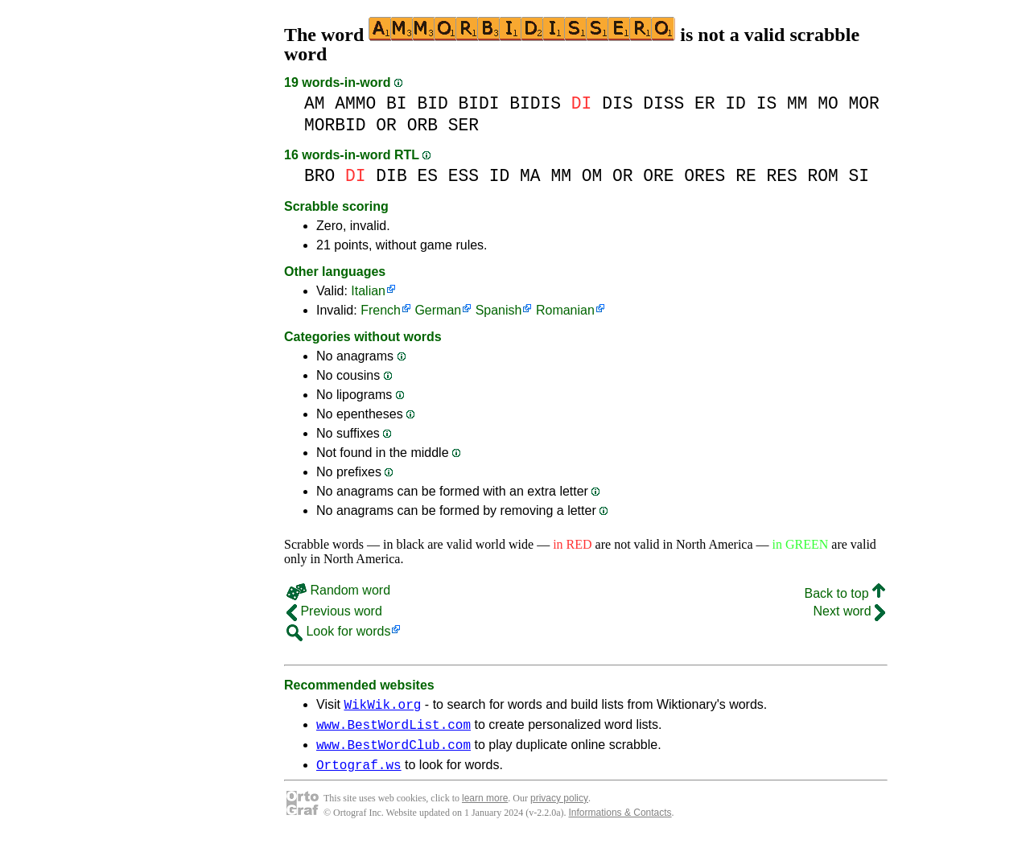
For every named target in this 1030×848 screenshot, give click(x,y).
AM (314, 103)
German (437, 310)
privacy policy (559, 807)
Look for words (338, 631)
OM (592, 175)
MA (530, 175)
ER (704, 103)
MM (797, 103)
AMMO (355, 103)
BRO (319, 175)
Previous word (334, 611)
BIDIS (535, 103)
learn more (485, 807)
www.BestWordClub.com (393, 751)
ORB (422, 125)
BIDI (478, 103)
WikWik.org (382, 706)
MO (828, 103)
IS (766, 103)
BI (396, 103)
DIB (391, 175)
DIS (617, 103)
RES (781, 175)
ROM (822, 175)
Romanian (565, 310)
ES (427, 175)
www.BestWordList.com (393, 729)
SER (463, 125)
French (380, 310)
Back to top (845, 593)
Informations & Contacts (620, 822)
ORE (658, 175)
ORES (704, 175)
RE (745, 175)
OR (386, 125)
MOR (863, 103)
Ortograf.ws (359, 774)
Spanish (499, 310)
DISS (663, 103)
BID (432, 103)
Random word (338, 590)
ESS (463, 175)
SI (858, 175)
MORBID (335, 125)
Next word (849, 611)
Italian (368, 291)
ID (735, 103)
